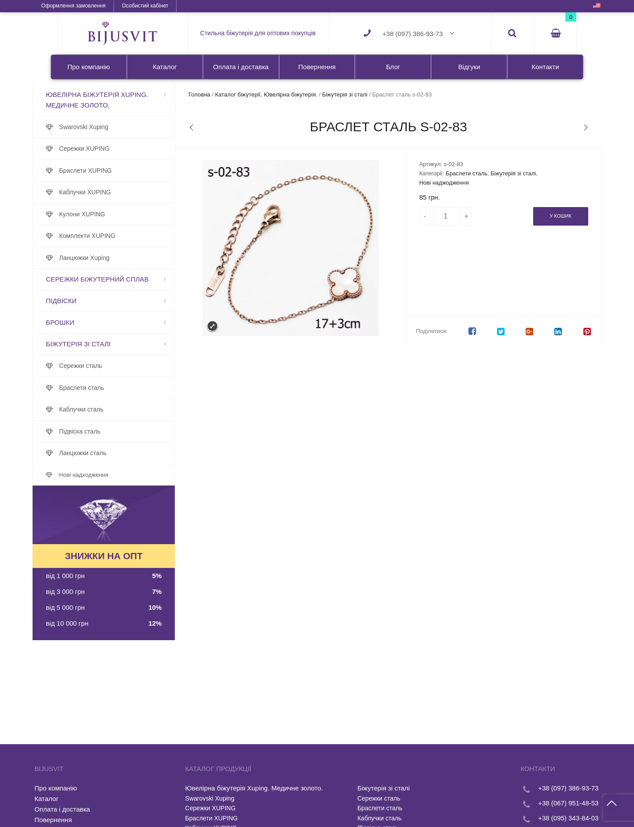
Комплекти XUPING (112, 235)
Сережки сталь (105, 365)
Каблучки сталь (106, 409)
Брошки (85, 322)
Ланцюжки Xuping (109, 257)
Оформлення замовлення (97, 6)
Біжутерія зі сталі (103, 344)
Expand (214, 326)
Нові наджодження (436, 182)
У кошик (535, 216)
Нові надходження (108, 474)
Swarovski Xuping (108, 126)
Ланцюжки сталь (107, 452)
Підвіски (86, 300)
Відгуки (469, 66)
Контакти (545, 66)
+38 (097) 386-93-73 (413, 33)
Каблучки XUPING (110, 192)
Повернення (317, 66)
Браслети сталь (106, 387)
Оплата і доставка (241, 66)
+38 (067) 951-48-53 (543, 803)
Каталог (165, 66)
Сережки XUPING (109, 148)
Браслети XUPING (110, 170)
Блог (393, 66)
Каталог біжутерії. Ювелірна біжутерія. (279, 94)
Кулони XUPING (107, 214)
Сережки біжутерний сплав (122, 279)
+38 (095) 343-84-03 (543, 818)
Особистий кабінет (169, 6)
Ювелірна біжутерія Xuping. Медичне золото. (122, 100)
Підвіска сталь (104, 431)
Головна (212, 94)
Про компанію (88, 66)
